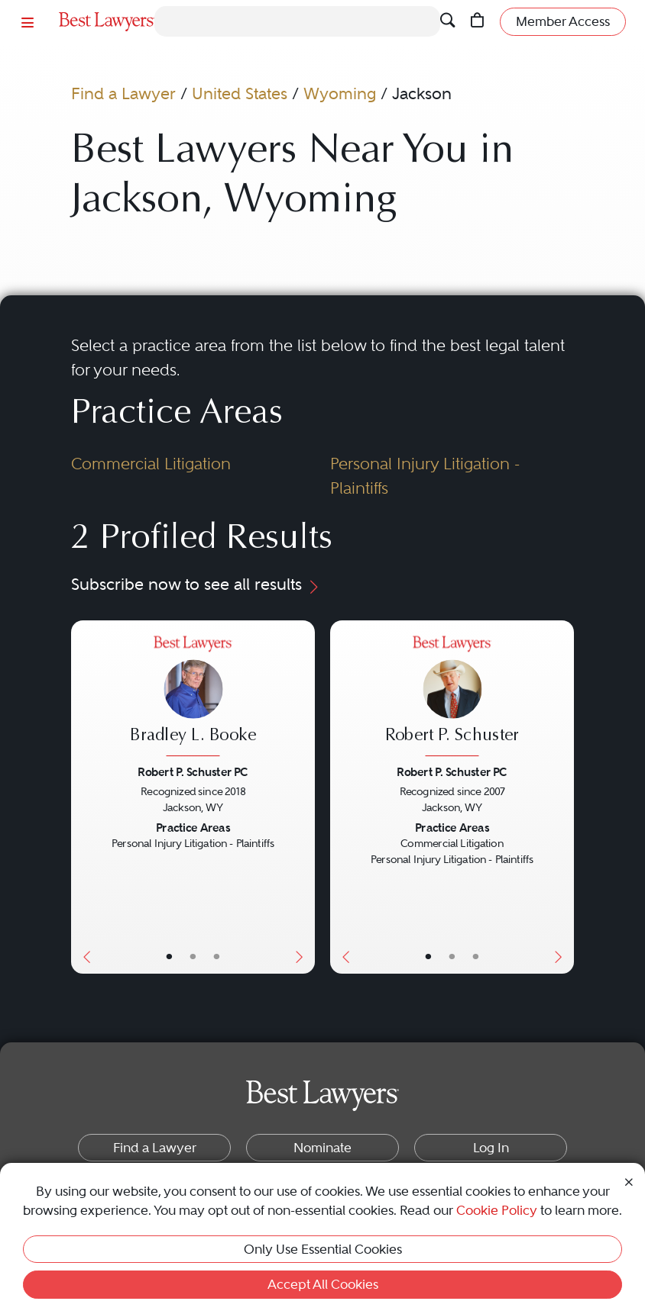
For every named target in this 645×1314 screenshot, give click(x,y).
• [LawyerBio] (192, 956)
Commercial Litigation (151, 463)
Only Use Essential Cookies (323, 1249)
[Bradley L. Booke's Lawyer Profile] (192, 697)
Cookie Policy (496, 1210)
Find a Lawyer (123, 93)
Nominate (322, 1147)
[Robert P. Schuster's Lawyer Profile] (451, 697)
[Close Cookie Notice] (629, 1180)
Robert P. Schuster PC (193, 772)
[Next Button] (302, 797)
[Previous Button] (83, 797)
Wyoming (339, 93)
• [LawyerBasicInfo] (169, 956)
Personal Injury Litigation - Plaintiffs (425, 476)
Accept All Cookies (322, 1284)
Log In (491, 1147)
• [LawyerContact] (216, 956)
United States (239, 93)
